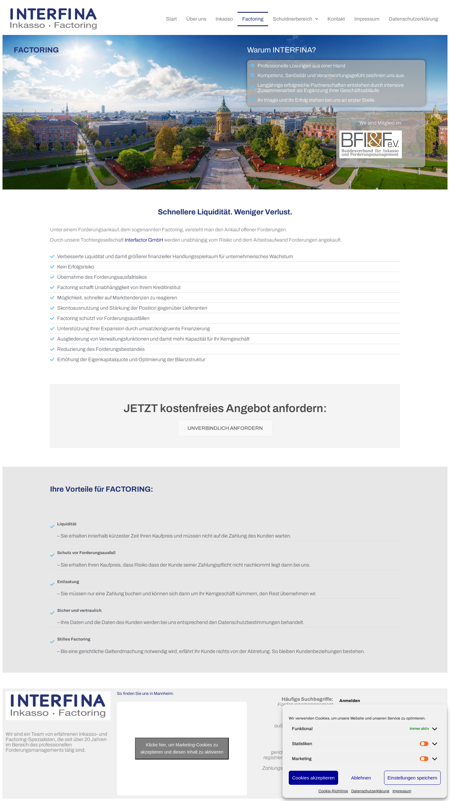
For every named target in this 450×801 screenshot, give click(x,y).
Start (171, 19)
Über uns (196, 19)
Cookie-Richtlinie (333, 791)
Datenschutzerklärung (370, 791)
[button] (295, 19)
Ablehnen (361, 777)
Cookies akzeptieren (313, 777)
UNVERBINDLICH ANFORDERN (225, 428)
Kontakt (336, 19)
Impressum (401, 791)
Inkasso (224, 19)
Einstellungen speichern (412, 777)
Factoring (252, 19)
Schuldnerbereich (295, 19)
